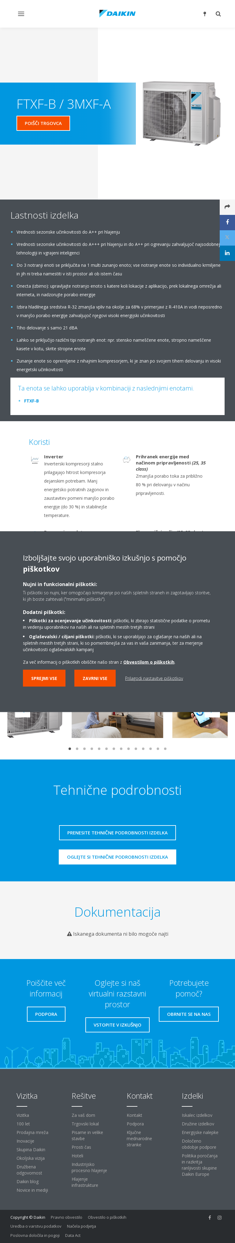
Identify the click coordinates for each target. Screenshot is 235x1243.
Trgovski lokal (85, 1124)
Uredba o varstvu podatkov (36, 1226)
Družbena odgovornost (29, 1170)
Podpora (135, 1124)
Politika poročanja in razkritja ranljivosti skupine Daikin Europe (200, 1165)
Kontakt (134, 1115)
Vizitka (23, 1115)
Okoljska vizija (31, 1158)
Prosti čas (81, 1147)
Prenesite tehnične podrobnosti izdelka (117, 832)
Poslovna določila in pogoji (35, 1235)
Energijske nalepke (200, 1132)
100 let (23, 1124)
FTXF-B (31, 401)
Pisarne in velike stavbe (87, 1135)
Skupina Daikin (31, 1149)
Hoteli (77, 1156)
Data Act (72, 1235)
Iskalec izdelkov (197, 1115)
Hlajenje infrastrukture (85, 1182)
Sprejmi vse (44, 678)
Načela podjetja (81, 1226)
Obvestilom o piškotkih (148, 662)
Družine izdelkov (198, 1124)
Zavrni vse (95, 678)
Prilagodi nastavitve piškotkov (154, 678)
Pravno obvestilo (66, 1217)
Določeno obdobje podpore (199, 1144)
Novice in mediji (32, 1190)
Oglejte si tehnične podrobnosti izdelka (117, 857)
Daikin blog (28, 1181)
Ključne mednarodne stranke (139, 1138)
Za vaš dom (83, 1115)
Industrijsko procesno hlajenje (89, 1167)
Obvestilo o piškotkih (107, 1217)
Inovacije (25, 1141)
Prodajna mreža (32, 1132)
